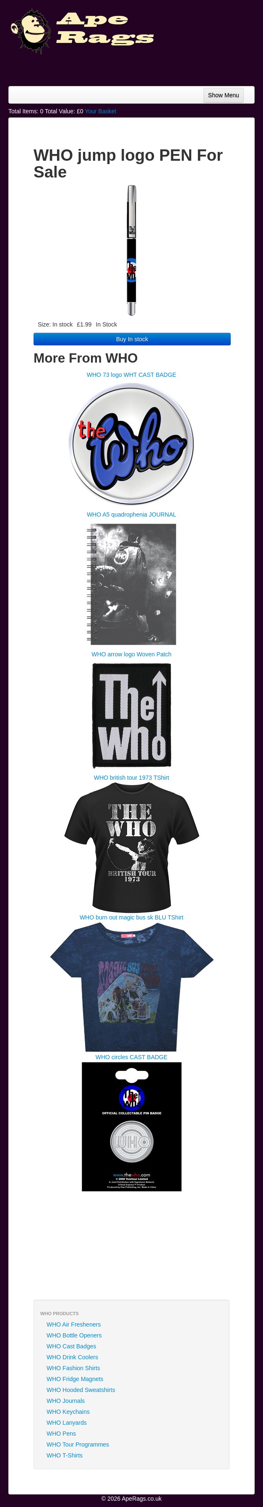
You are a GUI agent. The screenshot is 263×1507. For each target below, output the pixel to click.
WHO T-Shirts (65, 1455)
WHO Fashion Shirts (73, 1368)
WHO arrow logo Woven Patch (131, 654)
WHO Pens (61, 1433)
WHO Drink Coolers (72, 1357)
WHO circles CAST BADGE (132, 1057)
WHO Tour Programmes (78, 1444)
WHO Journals (66, 1400)
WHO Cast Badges (71, 1346)
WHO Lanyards (67, 1422)
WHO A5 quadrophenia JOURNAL (131, 514)
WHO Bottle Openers (74, 1335)
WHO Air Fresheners (74, 1324)
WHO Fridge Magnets (75, 1379)
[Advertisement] (187, 67)
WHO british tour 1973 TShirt (131, 777)
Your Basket (100, 111)
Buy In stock (132, 339)
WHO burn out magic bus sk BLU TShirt (131, 917)
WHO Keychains (68, 1411)
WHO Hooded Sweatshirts (81, 1390)
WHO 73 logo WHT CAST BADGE (131, 374)
